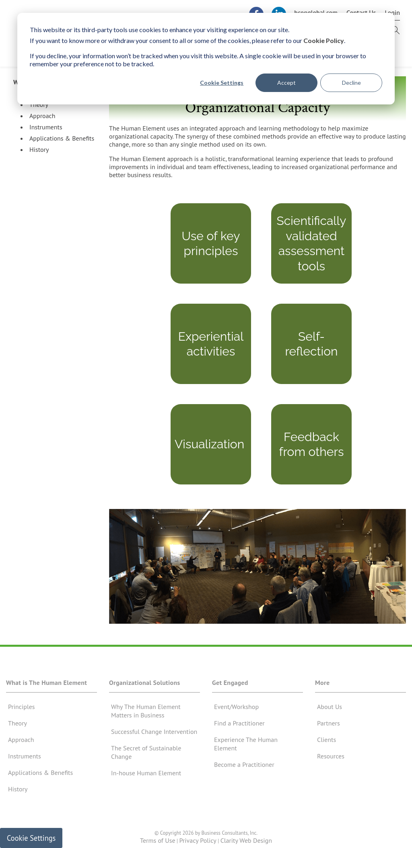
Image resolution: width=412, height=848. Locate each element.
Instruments (45, 131)
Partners (328, 727)
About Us (329, 710)
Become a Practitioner (244, 768)
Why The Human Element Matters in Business (146, 714)
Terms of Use (157, 844)
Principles (21, 710)
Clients (326, 743)
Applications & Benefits (61, 142)
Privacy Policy (197, 844)
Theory (38, 108)
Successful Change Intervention (154, 735)
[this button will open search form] (395, 33)
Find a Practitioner (239, 727)
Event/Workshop (236, 710)
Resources (330, 760)
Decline (351, 82)
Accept (286, 82)
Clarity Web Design (246, 844)
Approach (42, 119)
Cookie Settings (221, 82)
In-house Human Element (146, 776)
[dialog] (206, 58)
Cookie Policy (323, 40)
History (39, 153)
